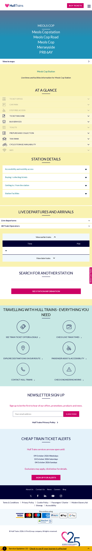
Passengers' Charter (59, 502)
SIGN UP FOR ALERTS (46, 477)
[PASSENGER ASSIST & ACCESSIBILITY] (69, 351)
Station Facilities (12, 193)
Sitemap (39, 505)
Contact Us (40, 489)
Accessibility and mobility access (19, 169)
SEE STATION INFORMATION (46, 291)
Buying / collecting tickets (16, 177)
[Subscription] (38, 414)
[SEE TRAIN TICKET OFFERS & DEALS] (23, 329)
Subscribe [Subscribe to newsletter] (71, 414)
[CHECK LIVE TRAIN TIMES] (69, 329)
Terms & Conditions (11, 502)
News (49, 489)
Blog (64, 489)
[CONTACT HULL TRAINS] (23, 372)
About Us (29, 489)
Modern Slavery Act (79, 502)
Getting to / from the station (17, 185)
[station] (46, 283)
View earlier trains (46, 237)
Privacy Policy (28, 502)
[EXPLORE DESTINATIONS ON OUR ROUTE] (23, 351)
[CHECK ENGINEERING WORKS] (69, 372)
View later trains (45, 258)
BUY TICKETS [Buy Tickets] (75, 5)
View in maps (9, 61)
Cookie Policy (42, 502)
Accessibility (51, 505)
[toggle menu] (89, 6)
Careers (57, 489)
